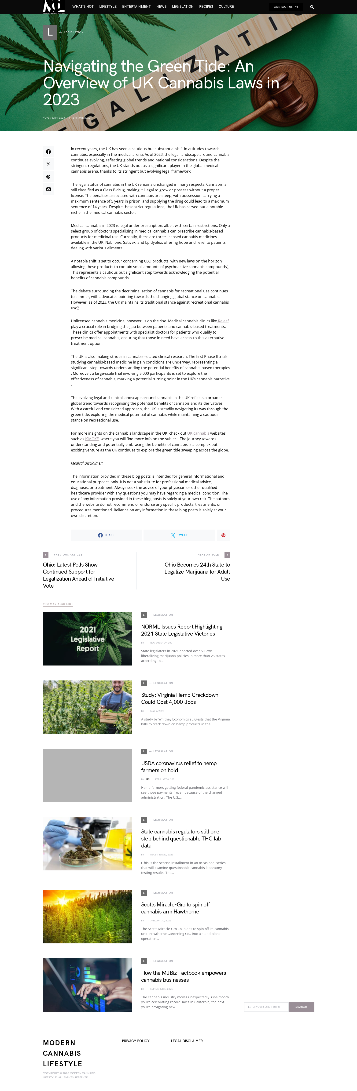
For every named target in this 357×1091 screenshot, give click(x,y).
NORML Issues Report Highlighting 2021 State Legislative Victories (181, 630)
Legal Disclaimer (187, 1041)
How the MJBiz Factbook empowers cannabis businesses (183, 976)
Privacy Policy (136, 1041)
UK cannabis (197, 433)
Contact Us (286, 7)
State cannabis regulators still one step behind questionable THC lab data (181, 838)
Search (301, 1007)
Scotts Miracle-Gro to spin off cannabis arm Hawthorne (175, 908)
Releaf (223, 321)
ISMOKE (92, 438)
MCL (148, 779)
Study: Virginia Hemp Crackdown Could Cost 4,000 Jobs (179, 699)
